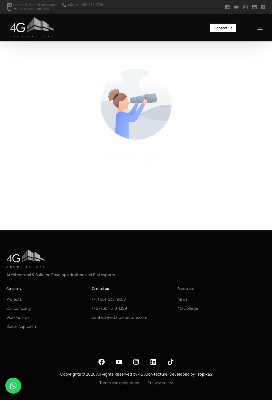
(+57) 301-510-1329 (35, 9)
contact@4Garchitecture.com (35, 4)
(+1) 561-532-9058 (89, 4)
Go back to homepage (136, 200)
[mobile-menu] (255, 27)
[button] (13, 386)
